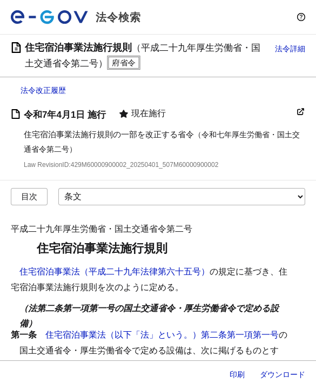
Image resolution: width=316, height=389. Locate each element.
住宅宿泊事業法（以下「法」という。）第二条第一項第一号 (162, 334)
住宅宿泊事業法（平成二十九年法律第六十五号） (114, 271)
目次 (29, 196)
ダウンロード (282, 374)
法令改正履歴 (43, 90)
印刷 (237, 374)
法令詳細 (290, 48)
